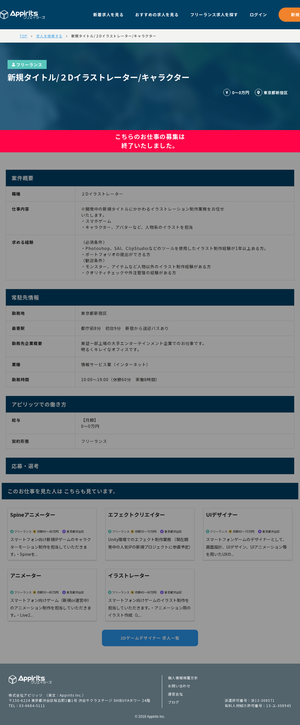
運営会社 (175, 693)
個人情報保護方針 (183, 677)
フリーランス (27, 64)
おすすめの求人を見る (157, 14)
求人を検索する (49, 35)
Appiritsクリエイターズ (30, 679)
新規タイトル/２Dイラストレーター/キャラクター (113, 35)
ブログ (173, 702)
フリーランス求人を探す (214, 14)
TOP (24, 35)
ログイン (258, 14)
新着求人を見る (108, 14)
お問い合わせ (179, 685)
